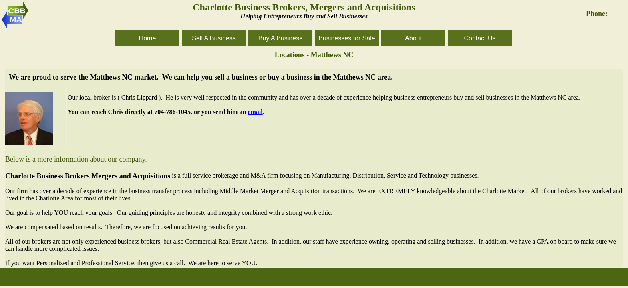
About (413, 38)
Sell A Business (213, 38)
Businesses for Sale (346, 38)
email (255, 111)
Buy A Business (280, 38)
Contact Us (479, 38)
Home (147, 38)
